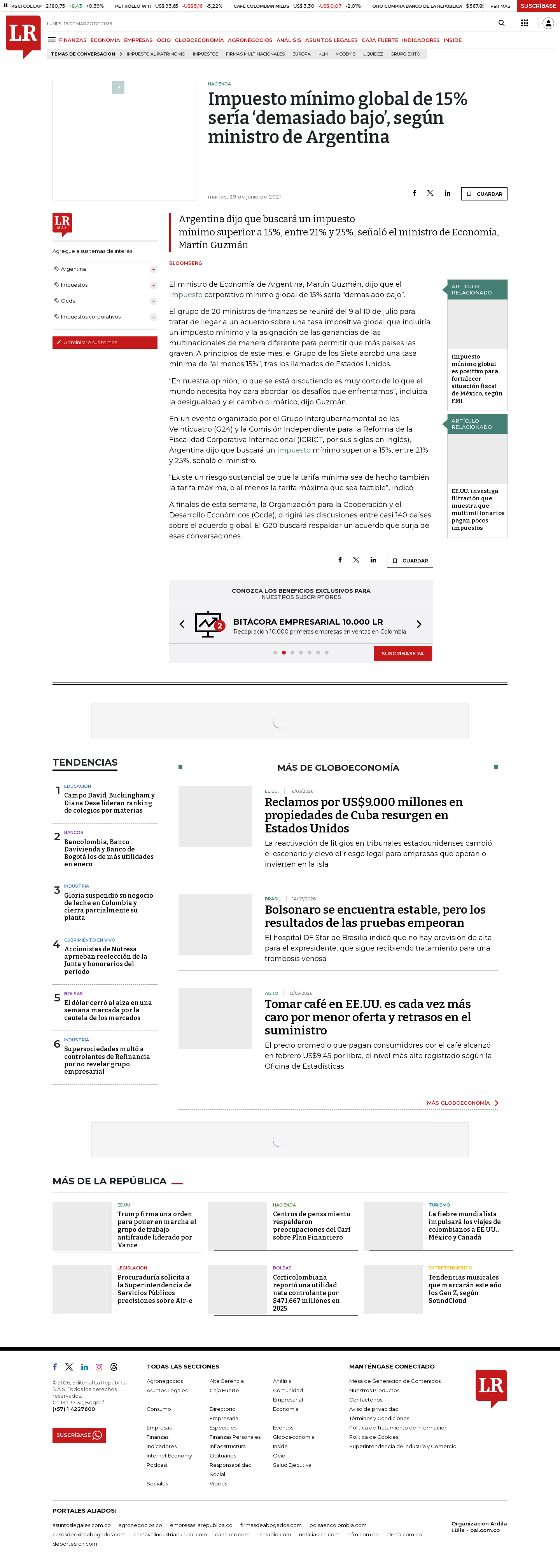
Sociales (157, 1483)
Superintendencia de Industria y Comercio (403, 1446)
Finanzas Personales (235, 1437)
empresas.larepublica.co (201, 1525)
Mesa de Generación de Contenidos (395, 1381)
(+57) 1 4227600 (73, 1409)
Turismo (439, 1205)
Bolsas (73, 993)
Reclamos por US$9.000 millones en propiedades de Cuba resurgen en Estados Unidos (364, 815)
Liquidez (373, 54)
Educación (77, 786)
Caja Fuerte (224, 1390)
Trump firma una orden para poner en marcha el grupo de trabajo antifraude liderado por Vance (156, 1229)
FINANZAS (73, 40)
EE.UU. (124, 1205)
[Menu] (53, 40)
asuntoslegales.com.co (81, 1525)
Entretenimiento (450, 1268)
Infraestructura (228, 1446)
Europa (301, 54)
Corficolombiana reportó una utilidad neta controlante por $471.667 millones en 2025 (306, 1293)
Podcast (157, 1465)
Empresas (159, 1427)
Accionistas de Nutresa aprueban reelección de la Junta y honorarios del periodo (105, 960)
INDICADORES (421, 40)
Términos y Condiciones (379, 1418)
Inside (280, 1446)
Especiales (223, 1427)
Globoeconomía (294, 1437)
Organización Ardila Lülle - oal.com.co (479, 1526)
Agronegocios (165, 1381)
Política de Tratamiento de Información (398, 1427)
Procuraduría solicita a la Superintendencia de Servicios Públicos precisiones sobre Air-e (154, 1289)
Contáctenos (365, 1399)
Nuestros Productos (374, 1390)
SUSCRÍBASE (538, 5)
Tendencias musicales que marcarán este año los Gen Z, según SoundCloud (465, 1289)
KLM (323, 54)
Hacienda (284, 1205)
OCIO (164, 40)
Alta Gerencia (227, 1381)
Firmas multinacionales (255, 54)
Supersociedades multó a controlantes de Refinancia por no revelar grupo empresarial (107, 1060)
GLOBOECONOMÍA (199, 40)
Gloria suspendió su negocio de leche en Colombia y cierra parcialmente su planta (108, 907)
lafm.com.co (363, 1534)
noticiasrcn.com (319, 1534)
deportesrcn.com (74, 1544)
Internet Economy (169, 1455)
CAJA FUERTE (380, 40)
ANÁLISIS (288, 40)
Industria (76, 886)
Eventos (283, 1427)
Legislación (132, 1268)
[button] (179, 625)
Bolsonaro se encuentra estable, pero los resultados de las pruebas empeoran (375, 916)
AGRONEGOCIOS (250, 40)
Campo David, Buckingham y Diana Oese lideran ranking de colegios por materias (109, 803)
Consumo (159, 1409)
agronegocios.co (140, 1525)
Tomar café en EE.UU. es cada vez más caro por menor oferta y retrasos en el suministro (368, 1017)
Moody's (345, 54)
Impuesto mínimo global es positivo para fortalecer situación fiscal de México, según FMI (477, 378)
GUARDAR (484, 194)
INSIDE (453, 40)
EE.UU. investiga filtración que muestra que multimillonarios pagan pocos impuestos (478, 509)
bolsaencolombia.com (338, 1525)
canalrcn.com (232, 1534)
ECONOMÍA (105, 40)
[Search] (501, 23)
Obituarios (223, 1455)
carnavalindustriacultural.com (170, 1534)
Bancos (74, 832)
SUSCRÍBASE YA (403, 653)
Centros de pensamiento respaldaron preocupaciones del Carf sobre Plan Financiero (311, 1225)
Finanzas (157, 1437)
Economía (286, 1409)
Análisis (282, 1381)
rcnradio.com (274, 1534)
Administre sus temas (86, 342)
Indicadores (162, 1446)
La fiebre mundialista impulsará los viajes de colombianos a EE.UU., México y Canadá (465, 1225)
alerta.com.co (404, 1534)
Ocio (279, 1455)
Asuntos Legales (167, 1390)
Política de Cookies (373, 1437)
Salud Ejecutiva (292, 1465)
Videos (218, 1483)
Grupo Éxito (405, 54)
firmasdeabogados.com (271, 1525)
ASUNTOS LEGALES (331, 40)
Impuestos (205, 54)
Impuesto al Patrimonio (156, 54)
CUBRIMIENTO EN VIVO (90, 940)
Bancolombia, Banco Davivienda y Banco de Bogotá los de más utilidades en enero (109, 853)
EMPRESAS (138, 40)
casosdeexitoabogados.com (89, 1534)
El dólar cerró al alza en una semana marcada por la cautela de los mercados (108, 1010)
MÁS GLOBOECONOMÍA (458, 1103)
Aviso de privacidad (374, 1409)
